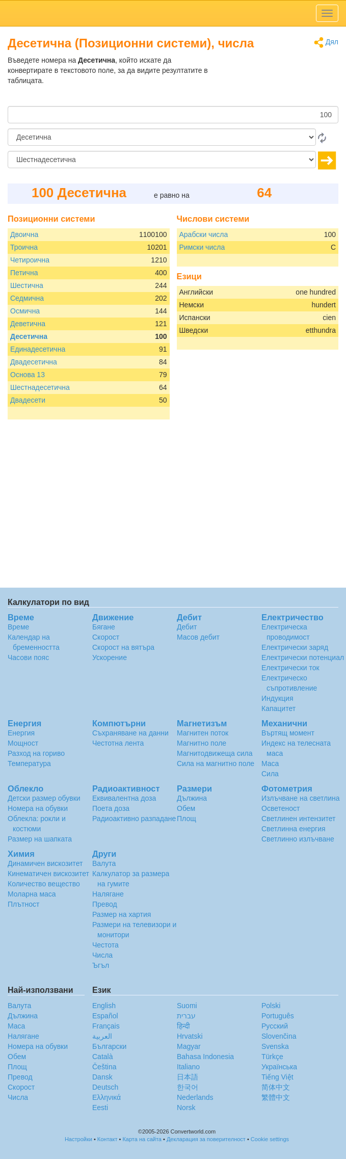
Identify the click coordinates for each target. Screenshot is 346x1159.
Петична (24, 273)
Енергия (21, 733)
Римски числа (202, 247)
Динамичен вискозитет (45, 863)
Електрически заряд (294, 647)
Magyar (189, 1046)
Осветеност (280, 808)
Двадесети (27, 400)
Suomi (187, 1006)
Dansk (102, 1077)
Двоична (24, 234)
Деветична (27, 324)
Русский (274, 1026)
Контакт (107, 1139)
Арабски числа (203, 234)
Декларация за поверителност (206, 1139)
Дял (326, 42)
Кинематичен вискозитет (48, 874)
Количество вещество (44, 884)
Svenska (275, 1046)
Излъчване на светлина (300, 798)
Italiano (188, 1067)
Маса (270, 763)
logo (173, 13)
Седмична (27, 298)
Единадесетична (37, 349)
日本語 (187, 1077)
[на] (162, 159)
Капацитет (278, 708)
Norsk (186, 1107)
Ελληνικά (106, 1097)
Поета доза (110, 808)
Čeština (104, 1067)
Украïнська (279, 1067)
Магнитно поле (201, 743)
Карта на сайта (142, 1139)
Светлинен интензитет (298, 818)
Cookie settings (270, 1139)
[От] (162, 137)
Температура (29, 763)
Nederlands (195, 1097)
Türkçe (272, 1056)
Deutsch (105, 1087)
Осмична (25, 311)
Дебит (187, 627)
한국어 (187, 1087)
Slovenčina (279, 1036)
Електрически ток (290, 668)
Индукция (277, 698)
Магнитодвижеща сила (215, 753)
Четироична (29, 260)
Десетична (28, 336)
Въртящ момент (287, 733)
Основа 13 (27, 375)
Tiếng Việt (277, 1077)
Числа (102, 955)
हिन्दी (183, 1026)
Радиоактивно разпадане (134, 818)
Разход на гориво (36, 753)
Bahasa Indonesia (205, 1056)
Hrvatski (190, 1036)
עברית (186, 1016)
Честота (105, 945)
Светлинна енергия (293, 829)
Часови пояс (28, 657)
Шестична (26, 285)
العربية (102, 1036)
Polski (270, 1006)
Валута (104, 863)
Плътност (23, 904)
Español (105, 1016)
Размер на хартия (121, 914)
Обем (186, 808)
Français (106, 1026)
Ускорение (109, 657)
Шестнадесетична (40, 387)
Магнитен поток (202, 733)
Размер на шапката (40, 839)
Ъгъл (100, 965)
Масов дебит (198, 637)
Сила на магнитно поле (215, 763)
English (104, 1006)
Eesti (100, 1107)
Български (109, 1046)
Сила (270, 774)
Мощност (23, 743)
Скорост (105, 637)
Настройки (78, 1139)
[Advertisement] (274, 80)
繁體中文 (275, 1097)
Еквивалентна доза (124, 798)
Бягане (103, 627)
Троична (24, 247)
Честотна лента (118, 743)
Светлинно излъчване (297, 839)
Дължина (192, 798)
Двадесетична (33, 362)
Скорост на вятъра (123, 647)
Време (18, 627)
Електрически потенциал (302, 657)
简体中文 (275, 1087)
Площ (186, 818)
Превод (104, 904)
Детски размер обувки (44, 798)
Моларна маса (32, 894)
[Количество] (173, 114)
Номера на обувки (38, 808)
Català (102, 1056)
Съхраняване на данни (130, 733)
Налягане (108, 894)
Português (277, 1016)
